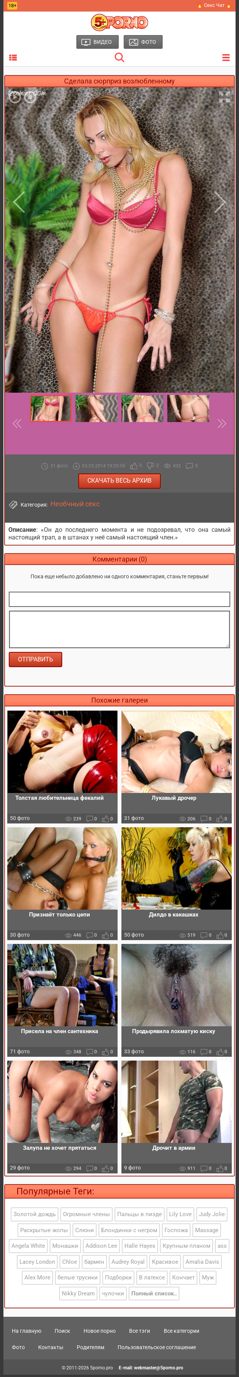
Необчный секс (75, 504)
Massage (206, 1232)
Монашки (65, 1248)
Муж (208, 1279)
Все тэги (139, 1333)
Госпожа (176, 1232)
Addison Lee (101, 1248)
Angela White (28, 1248)
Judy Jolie (212, 1216)
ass (222, 1248)
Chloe (69, 1263)
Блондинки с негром (129, 1232)
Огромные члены (86, 1216)
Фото (18, 1350)
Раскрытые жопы (44, 1232)
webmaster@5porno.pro (158, 1369)
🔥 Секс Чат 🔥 (214, 5)
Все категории (181, 1333)
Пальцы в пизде (139, 1216)
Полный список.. (154, 1295)
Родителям (90, 1350)
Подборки (118, 1279)
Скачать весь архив (119, 480)
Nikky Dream (78, 1295)
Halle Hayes (139, 1248)
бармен (94, 1263)
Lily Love (180, 1216)
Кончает (183, 1279)
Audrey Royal (128, 1263)
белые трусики (78, 1279)
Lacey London (37, 1263)
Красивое (165, 1263)
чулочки (113, 1295)
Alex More (37, 1279)
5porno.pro (101, 1369)
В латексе (152, 1279)
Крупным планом (186, 1248)
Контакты (50, 1350)
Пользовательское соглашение (157, 1350)
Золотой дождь (34, 1216)
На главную (26, 1333)
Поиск (62, 1333)
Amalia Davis (202, 1263)
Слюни (84, 1232)
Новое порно (100, 1333)
